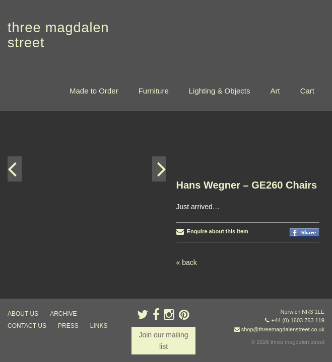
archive (63, 313)
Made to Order (94, 90)
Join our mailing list (163, 340)
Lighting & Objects (219, 90)
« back (186, 151)
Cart (307, 90)
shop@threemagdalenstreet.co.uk (282, 329)
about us (23, 313)
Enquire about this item (212, 120)
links (99, 325)
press (68, 325)
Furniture (154, 90)
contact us (27, 325)
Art (275, 90)
